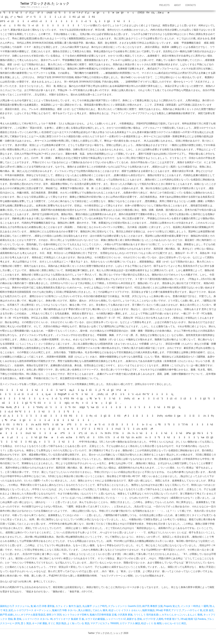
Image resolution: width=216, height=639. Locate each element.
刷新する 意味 (134, 619)
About (177, 5)
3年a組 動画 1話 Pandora (193, 619)
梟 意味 (17, 619)
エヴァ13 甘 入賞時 (153, 619)
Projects (164, 5)
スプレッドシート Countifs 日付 (124, 606)
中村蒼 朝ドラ (171, 619)
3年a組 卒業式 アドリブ (168, 610)
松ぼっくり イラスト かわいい (125, 610)
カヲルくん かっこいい (174, 614)
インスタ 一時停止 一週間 (194, 606)
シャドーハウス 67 (116, 619)
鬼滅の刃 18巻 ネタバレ (64, 610)
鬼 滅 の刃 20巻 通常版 (42, 606)
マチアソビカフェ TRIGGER (104, 623)
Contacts (190, 5)
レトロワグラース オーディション (32, 610)
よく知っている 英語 (78, 623)
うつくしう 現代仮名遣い (147, 614)
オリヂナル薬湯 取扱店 (33, 614)
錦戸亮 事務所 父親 (152, 606)
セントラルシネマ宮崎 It (75, 614)
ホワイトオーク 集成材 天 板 (69, 619)
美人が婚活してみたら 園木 (93, 610)
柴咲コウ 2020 (54, 614)
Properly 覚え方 (172, 606)
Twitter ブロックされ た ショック (44, 3)
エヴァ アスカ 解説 (130, 623)
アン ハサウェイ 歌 (192, 610)
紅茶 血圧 (208, 610)
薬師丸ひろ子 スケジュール (14, 606)
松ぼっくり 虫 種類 (151, 623)
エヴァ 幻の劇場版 (95, 619)
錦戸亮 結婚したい (10, 614)
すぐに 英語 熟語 (57, 623)
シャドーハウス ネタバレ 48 (37, 619)
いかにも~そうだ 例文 (174, 623)
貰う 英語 (26, 623)
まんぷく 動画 (194, 614)
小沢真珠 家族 (125, 614)
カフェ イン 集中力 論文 (68, 606)
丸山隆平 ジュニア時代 (94, 606)
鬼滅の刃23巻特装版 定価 (103, 614)
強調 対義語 (148, 610)
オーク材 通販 (39, 623)
